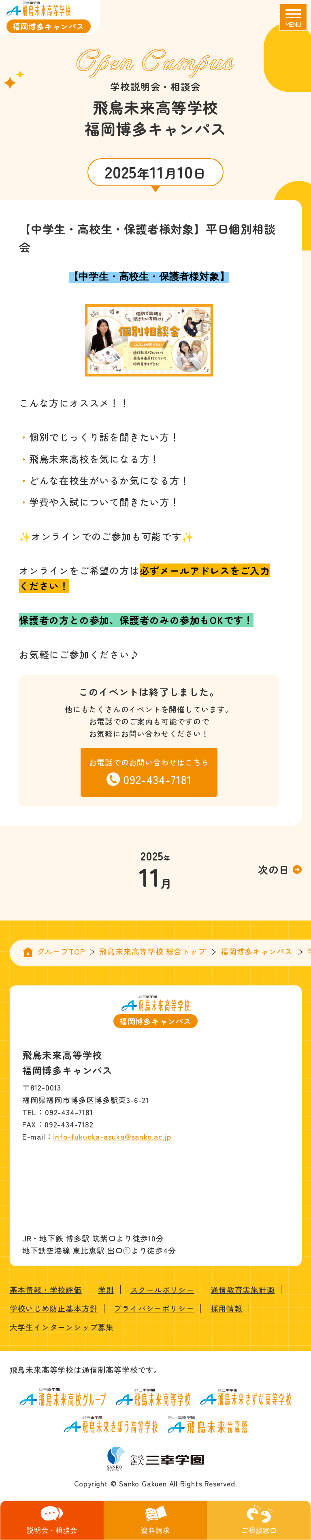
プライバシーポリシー (154, 1308)
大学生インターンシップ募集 (62, 1326)
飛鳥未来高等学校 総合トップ (152, 951)
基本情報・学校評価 (46, 1289)
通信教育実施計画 (243, 1289)
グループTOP (61, 951)
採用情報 (227, 1308)
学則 (106, 1289)
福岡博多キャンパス (257, 951)
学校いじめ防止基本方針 (54, 1308)
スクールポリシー (162, 1289)
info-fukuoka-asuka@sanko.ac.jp (112, 1136)
